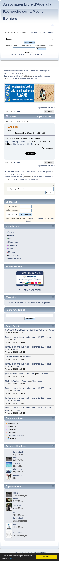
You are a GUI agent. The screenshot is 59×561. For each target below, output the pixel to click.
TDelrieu (51, 330)
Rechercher (13, 242)
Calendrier (12, 245)
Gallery (11, 249)
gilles (15, 499)
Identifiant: (13, 206)
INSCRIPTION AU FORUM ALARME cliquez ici (29, 55)
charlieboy (17, 469)
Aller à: (51, 185)
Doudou (16, 366)
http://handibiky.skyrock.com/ (17, 141)
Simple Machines (40, 552)
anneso (47, 76)
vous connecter (33, 32)
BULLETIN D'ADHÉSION (30, 290)
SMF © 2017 (29, 552)
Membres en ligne (15, 436)
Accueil (11, 232)
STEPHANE (18, 533)
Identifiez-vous (14, 255)
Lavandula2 (17, 391)
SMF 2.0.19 (19, 552)
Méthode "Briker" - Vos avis (17, 381)
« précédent (42, 108)
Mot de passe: (12, 210)
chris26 (40, 76)
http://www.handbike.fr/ (23, 144)
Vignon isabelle (43, 374)
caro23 (16, 525)
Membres (12, 252)
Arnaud (16, 463)
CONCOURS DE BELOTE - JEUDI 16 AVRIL (24, 330)
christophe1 (27, 357)
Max (14, 340)
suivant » (51, 108)
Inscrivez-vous (14, 259)
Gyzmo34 (17, 475)
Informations (13, 558)
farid (15, 513)
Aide (10, 239)
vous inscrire (49, 32)
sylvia (35, 76)
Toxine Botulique (12, 357)
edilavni (16, 349)
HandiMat (16, 410)
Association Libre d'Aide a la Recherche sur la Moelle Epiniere (27, 11)
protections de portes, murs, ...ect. (20, 374)
